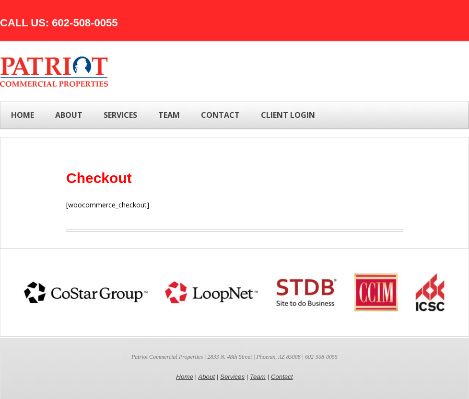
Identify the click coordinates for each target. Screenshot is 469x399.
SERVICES (120, 115)
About (206, 376)
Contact (282, 376)
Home (22, 115)
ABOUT (68, 115)
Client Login (288, 115)
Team (258, 376)
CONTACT (220, 115)
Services (232, 376)
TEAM (169, 115)
